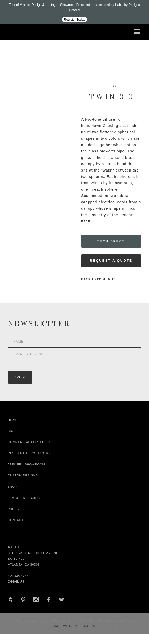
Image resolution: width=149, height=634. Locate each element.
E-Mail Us (16, 581)
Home (12, 419)
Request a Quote (111, 261)
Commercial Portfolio (29, 442)
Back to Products (98, 279)
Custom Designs (23, 475)
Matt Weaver (65, 626)
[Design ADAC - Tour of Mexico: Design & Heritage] (74, 12)
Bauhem (88, 626)
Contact (15, 520)
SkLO (111, 86)
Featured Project (25, 497)
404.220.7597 (18, 575)
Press (13, 508)
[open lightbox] (23, 101)
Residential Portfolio (29, 453)
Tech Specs (111, 241)
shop (12, 486)
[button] (137, 32)
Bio (11, 430)
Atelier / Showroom (26, 464)
